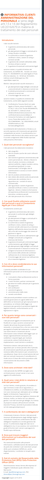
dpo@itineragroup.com (17, 472)
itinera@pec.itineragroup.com (14, 474)
